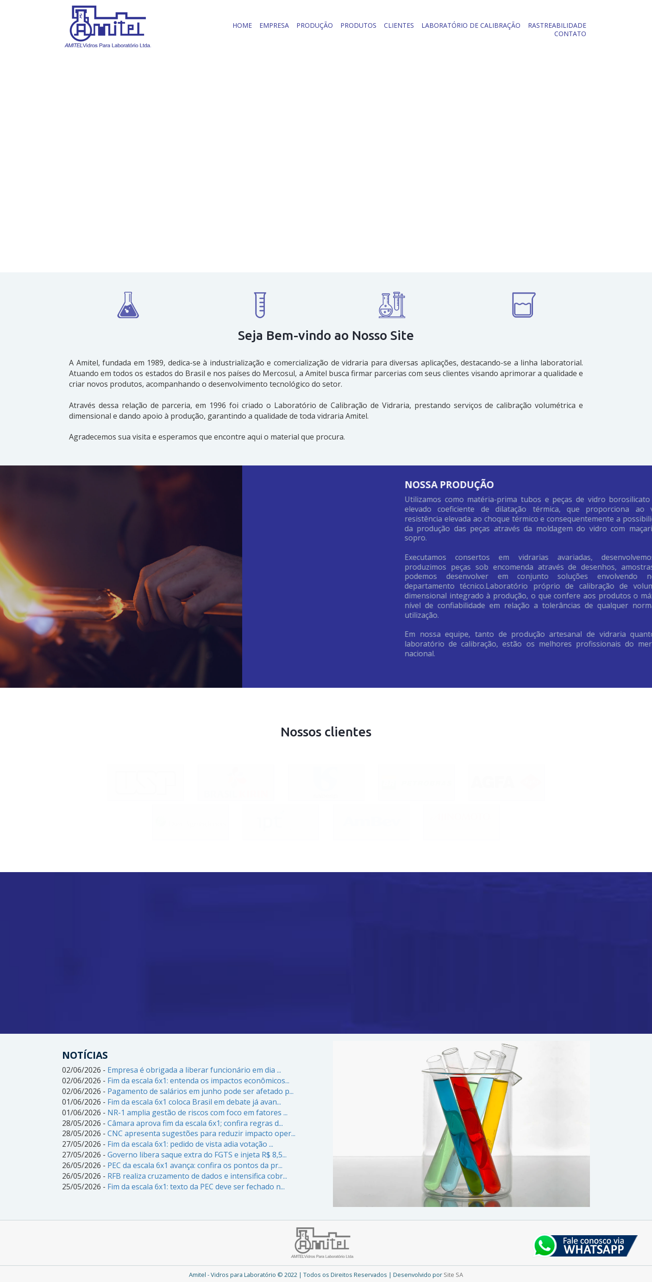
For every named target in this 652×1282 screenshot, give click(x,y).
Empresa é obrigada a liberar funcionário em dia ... (194, 1070)
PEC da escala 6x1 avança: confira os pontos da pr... (194, 1165)
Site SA (453, 1274)
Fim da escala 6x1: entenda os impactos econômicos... (198, 1080)
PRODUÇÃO (314, 25)
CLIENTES (399, 25)
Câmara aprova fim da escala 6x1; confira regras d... (195, 1123)
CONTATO (570, 33)
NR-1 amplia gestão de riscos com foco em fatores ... (197, 1112)
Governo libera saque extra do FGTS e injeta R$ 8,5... (197, 1155)
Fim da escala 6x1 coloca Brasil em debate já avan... (194, 1102)
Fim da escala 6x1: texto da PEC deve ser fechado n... (196, 1186)
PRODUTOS (358, 25)
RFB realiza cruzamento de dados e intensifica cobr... (197, 1176)
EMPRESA (274, 25)
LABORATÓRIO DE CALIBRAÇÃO (470, 25)
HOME (242, 25)
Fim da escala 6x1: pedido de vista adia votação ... (190, 1144)
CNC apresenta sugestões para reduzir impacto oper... (201, 1133)
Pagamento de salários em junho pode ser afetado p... (200, 1091)
